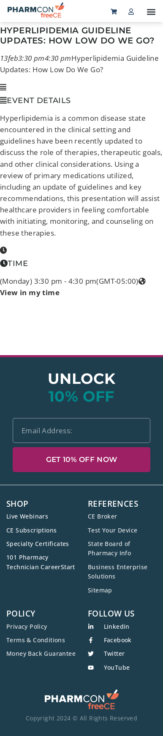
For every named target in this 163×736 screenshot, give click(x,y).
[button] (151, 12)
